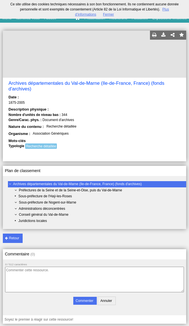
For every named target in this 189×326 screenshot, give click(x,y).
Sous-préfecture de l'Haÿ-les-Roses (45, 196)
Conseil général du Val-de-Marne (43, 215)
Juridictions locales (32, 221)
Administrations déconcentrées (42, 209)
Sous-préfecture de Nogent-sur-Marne (47, 202)
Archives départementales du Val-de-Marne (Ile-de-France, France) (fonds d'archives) (77, 184)
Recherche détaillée (41, 146)
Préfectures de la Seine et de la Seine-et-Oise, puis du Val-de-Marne (70, 190)
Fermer (108, 14)
